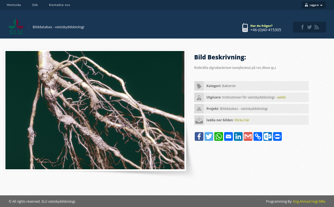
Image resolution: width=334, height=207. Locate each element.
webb (281, 97)
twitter (309, 27)
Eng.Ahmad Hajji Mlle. (309, 201)
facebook (302, 27)
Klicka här (242, 120)
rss (316, 27)
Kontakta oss (59, 5)
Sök (35, 5)
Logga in (316, 5)
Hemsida (14, 5)
